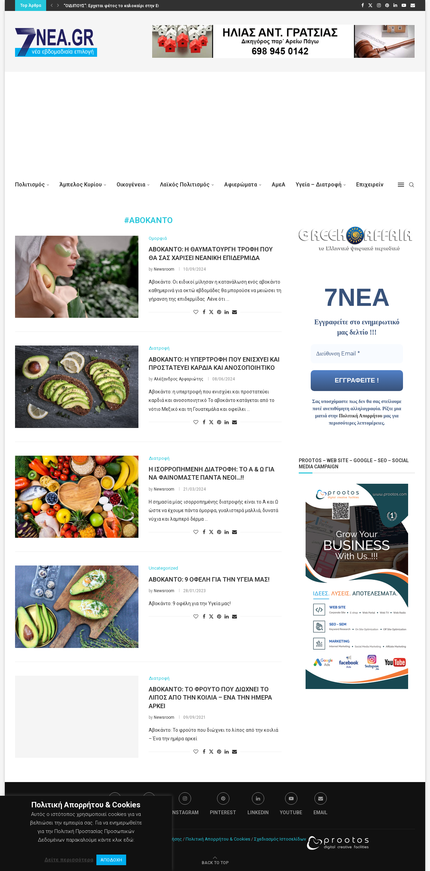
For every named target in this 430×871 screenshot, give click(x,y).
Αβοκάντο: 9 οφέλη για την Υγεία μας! (209, 579)
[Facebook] (362, 5)
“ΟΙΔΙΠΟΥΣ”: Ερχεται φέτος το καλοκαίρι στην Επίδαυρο (119, 5)
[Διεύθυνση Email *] (357, 353)
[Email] (413, 5)
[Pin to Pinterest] (219, 312)
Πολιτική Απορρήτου (360, 415)
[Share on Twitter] (211, 312)
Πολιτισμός (30, 184)
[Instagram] (379, 5)
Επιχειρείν (370, 184)
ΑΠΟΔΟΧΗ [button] (111, 859)
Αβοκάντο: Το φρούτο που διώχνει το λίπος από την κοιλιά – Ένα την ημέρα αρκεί (210, 698)
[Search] (411, 185)
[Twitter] (370, 5)
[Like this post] (195, 312)
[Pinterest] (387, 5)
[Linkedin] (395, 5)
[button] (51, 5)
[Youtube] (404, 5)
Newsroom (164, 269)
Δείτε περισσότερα (68, 860)
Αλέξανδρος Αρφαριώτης (178, 379)
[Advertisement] (215, 123)
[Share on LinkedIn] (227, 312)
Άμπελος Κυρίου (80, 184)
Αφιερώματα (240, 184)
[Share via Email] (234, 312)
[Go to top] (215, 862)
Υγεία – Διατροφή (318, 184)
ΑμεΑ (278, 184)
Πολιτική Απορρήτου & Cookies (218, 839)
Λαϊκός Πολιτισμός (185, 184)
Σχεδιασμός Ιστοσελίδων (280, 839)
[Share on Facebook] (204, 312)
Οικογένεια (131, 184)
